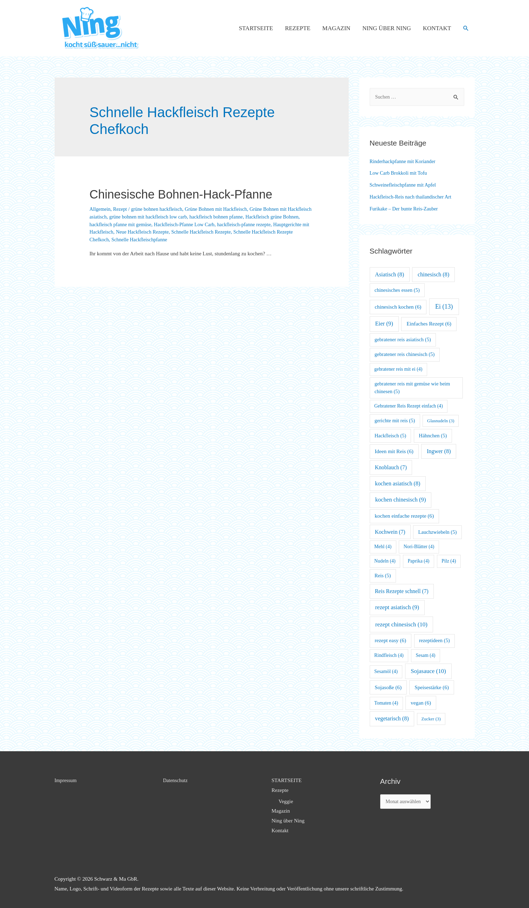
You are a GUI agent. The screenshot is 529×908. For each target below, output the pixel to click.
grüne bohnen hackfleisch (160, 209)
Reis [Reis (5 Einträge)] (383, 575)
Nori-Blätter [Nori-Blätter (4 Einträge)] (419, 546)
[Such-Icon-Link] (465, 28)
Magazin (336, 28)
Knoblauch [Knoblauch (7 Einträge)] (391, 467)
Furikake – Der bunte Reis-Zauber (406, 208)
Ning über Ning (386, 28)
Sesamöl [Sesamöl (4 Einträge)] (386, 671)
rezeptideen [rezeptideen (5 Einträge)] (434, 640)
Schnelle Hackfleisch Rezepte (264, 232)
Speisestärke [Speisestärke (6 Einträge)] (432, 687)
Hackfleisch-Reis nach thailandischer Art (413, 197)
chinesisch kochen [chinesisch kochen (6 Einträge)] (398, 307)
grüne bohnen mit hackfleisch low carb (177, 217)
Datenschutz (176, 780)
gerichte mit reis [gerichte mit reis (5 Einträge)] (395, 420)
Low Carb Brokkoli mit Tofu (400, 173)
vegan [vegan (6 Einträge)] (421, 703)
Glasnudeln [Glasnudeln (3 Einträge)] (440, 420)
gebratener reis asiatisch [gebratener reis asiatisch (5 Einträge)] (403, 339)
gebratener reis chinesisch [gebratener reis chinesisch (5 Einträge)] (405, 354)
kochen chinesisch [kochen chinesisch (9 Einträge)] (400, 499)
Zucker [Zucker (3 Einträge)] (431, 718)
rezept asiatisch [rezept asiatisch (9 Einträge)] (397, 607)
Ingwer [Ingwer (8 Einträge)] (439, 451)
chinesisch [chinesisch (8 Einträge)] (433, 274)
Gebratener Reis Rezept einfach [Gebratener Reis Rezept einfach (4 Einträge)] (408, 406)
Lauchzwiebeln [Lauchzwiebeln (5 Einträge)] (437, 532)
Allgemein (101, 209)
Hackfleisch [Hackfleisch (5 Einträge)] (390, 435)
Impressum (66, 780)
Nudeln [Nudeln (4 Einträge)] (385, 561)
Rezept (121, 209)
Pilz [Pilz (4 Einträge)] (448, 561)
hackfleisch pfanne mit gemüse (154, 224)
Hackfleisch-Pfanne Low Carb (221, 224)
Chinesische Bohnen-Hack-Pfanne (197, 193)
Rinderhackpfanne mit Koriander (404, 161)
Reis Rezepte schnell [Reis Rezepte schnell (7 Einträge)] (402, 591)
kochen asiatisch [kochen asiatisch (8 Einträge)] (397, 483)
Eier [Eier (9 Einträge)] (384, 323)
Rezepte (298, 28)
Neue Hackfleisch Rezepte (202, 232)
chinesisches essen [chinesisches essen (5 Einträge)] (397, 290)
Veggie (286, 801)
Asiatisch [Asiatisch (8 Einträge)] (389, 274)
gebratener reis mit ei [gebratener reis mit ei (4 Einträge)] (398, 369)
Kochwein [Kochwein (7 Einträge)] (390, 532)
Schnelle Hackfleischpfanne (205, 239)
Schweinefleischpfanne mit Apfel (405, 185)
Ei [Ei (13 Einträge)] (444, 306)
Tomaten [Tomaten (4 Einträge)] (386, 703)
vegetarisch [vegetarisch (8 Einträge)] (392, 718)
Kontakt (437, 28)
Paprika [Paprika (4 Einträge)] (418, 561)
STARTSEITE (256, 28)
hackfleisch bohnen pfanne (249, 217)
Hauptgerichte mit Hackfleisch (139, 232)
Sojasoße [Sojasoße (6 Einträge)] (388, 687)
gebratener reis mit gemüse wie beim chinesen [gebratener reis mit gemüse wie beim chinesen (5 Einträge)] (412, 387)
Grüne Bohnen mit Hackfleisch (222, 209)
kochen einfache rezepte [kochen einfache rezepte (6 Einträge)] (404, 516)
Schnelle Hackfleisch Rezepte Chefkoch (132, 239)
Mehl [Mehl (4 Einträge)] (382, 546)
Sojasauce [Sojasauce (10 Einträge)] (428, 671)
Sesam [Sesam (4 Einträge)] (426, 655)
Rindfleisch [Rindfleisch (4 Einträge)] (389, 655)
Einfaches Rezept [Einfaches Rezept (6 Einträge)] (428, 324)
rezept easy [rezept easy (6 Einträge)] (390, 640)
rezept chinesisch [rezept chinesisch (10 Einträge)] (401, 624)
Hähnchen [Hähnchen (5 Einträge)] (433, 435)
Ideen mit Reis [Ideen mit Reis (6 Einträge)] (394, 451)
